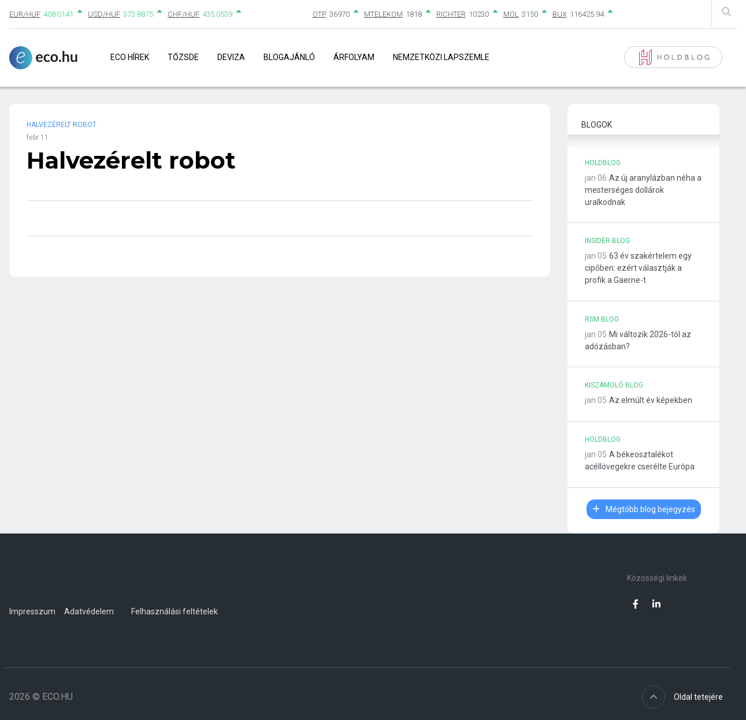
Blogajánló (289, 57)
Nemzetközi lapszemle (441, 57)
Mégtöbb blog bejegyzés (643, 509)
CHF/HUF (183, 14)
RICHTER (451, 14)
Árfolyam (353, 57)
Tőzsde (183, 57)
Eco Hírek (129, 57)
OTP (319, 14)
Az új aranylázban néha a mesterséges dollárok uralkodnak (643, 190)
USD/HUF (104, 14)
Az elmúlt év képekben (650, 400)
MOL (511, 14)
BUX (559, 14)
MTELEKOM (383, 14)
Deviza (231, 57)
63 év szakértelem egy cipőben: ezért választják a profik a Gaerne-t (638, 268)
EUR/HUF (24, 14)
